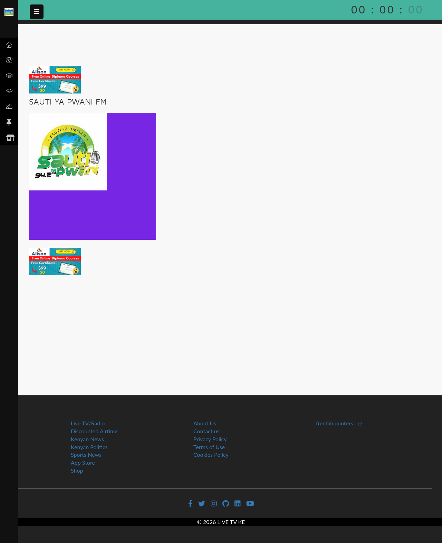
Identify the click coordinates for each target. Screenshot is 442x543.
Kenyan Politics (89, 447)
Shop (77, 470)
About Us (204, 423)
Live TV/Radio (88, 423)
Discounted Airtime (94, 431)
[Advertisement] (230, 327)
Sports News (86, 454)
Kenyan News (87, 439)
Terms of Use (209, 447)
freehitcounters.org (339, 423)
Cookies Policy (211, 454)
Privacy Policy (210, 439)
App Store (83, 462)
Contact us (206, 431)
